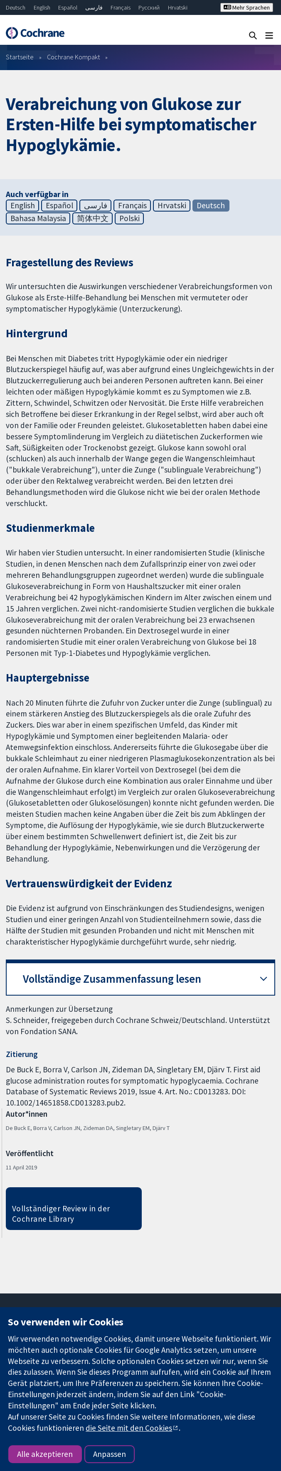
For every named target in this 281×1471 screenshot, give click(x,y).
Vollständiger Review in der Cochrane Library (61, 1213)
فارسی (94, 7)
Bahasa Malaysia (38, 218)
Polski (129, 218)
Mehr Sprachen (247, 7)
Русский (149, 7)
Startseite (20, 57)
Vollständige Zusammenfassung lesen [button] (112, 979)
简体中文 (92, 218)
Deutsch (15, 7)
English (42, 7)
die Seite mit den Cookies (129, 1428)
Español (67, 7)
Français (121, 7)
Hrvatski (177, 7)
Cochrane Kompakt (73, 57)
